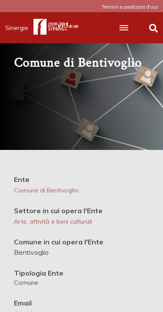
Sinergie (19, 28)
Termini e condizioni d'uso (130, 7)
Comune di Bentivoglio (46, 190)
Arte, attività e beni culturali (53, 221)
